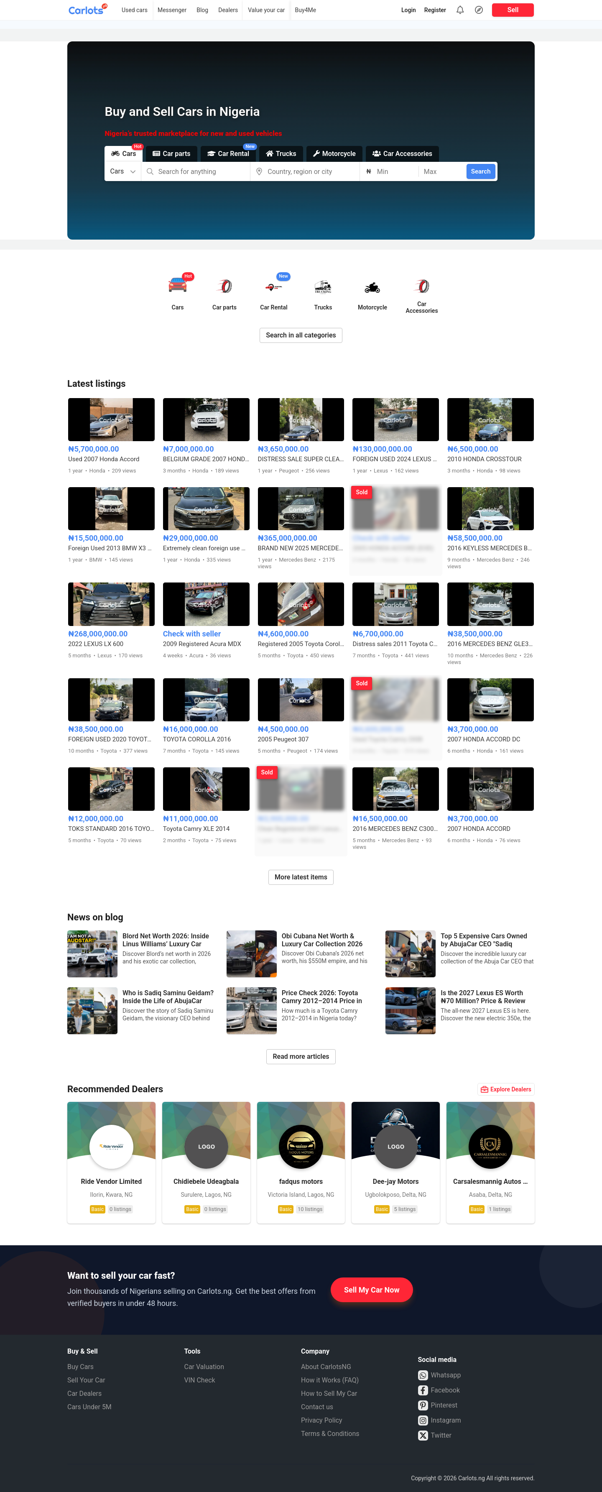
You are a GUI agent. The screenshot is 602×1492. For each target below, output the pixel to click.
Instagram (439, 1420)
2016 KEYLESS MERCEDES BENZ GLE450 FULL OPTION (490, 548)
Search (481, 171)
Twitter (435, 1436)
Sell (513, 10)
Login (408, 10)
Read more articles (301, 1056)
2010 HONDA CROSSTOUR (484, 459)
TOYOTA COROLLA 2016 (197, 739)
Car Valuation (204, 1367)
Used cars (135, 10)
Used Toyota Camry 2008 (387, 739)
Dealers (228, 10)
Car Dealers (84, 1393)
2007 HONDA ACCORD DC (483, 739)
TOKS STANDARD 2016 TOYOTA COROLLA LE (111, 829)
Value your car (266, 10)
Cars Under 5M (89, 1407)
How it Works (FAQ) (330, 1380)
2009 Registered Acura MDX (202, 644)
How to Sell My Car (329, 1393)
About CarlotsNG (326, 1367)
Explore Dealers (506, 1089)
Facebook (439, 1390)
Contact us (317, 1407)
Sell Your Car (86, 1380)
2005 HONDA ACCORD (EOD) (393, 548)
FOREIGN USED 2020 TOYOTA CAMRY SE (111, 739)
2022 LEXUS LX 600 (95, 644)
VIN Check (199, 1380)
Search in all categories (301, 335)
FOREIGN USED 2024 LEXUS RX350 (395, 459)
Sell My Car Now (372, 1289)
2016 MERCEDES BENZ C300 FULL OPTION (395, 829)
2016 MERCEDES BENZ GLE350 (490, 644)
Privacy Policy (321, 1420)
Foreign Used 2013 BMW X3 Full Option (111, 548)
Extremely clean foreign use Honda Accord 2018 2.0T (206, 548)
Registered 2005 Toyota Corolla (301, 644)
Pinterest (438, 1405)
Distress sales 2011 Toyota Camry (395, 644)
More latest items (301, 877)
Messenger (172, 10)
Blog (202, 10)
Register (435, 10)
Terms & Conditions (330, 1434)
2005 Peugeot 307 (283, 739)
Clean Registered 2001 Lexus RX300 (301, 829)
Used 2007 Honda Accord (103, 459)
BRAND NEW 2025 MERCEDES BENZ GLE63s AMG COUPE (301, 548)
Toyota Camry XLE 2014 (196, 829)
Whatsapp (439, 1375)
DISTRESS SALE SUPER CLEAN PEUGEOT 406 (301, 459)
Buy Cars (80, 1367)
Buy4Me (305, 10)
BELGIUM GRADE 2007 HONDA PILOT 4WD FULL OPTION (206, 459)
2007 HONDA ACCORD (478, 829)
